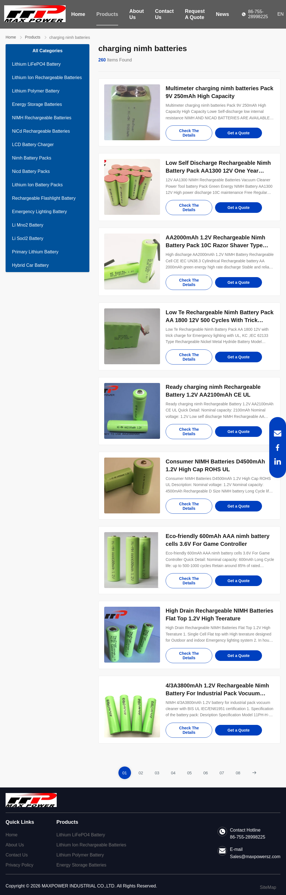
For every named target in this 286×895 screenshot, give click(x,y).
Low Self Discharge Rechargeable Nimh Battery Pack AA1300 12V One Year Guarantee (218, 171)
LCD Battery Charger (33, 144)
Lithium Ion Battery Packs (37, 184)
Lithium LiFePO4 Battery (36, 64)
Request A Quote (195, 14)
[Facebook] (277, 447)
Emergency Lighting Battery (39, 211)
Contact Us (164, 14)
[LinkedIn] (277, 461)
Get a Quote (238, 133)
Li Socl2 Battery (27, 238)
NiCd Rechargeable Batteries (41, 131)
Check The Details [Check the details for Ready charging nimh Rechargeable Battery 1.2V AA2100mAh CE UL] (189, 431)
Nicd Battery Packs (31, 171)
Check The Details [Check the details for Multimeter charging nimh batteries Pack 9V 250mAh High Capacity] (189, 132)
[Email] (277, 433)
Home (78, 14)
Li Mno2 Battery (27, 225)
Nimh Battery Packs (31, 158)
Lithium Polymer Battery (35, 91)
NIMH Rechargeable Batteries (42, 117)
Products (107, 14)
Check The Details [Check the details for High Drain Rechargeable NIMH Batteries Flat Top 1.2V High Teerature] (189, 655)
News (222, 14)
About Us (136, 14)
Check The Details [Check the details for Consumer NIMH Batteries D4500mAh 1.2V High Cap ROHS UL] (189, 506)
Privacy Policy (20, 865)
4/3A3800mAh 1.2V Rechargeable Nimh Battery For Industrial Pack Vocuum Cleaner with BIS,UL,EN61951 (217, 693)
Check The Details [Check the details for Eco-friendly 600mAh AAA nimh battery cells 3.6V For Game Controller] (189, 580)
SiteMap (268, 887)
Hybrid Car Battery (30, 265)
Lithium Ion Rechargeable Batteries (47, 77)
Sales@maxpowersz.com (255, 856)
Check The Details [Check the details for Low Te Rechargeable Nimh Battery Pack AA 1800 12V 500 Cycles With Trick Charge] (189, 357)
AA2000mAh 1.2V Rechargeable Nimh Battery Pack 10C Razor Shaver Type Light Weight (215, 245)
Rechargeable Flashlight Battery (44, 198)
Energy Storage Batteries (37, 104)
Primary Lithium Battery (35, 251)
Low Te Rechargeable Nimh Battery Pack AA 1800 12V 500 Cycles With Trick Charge (219, 320)
